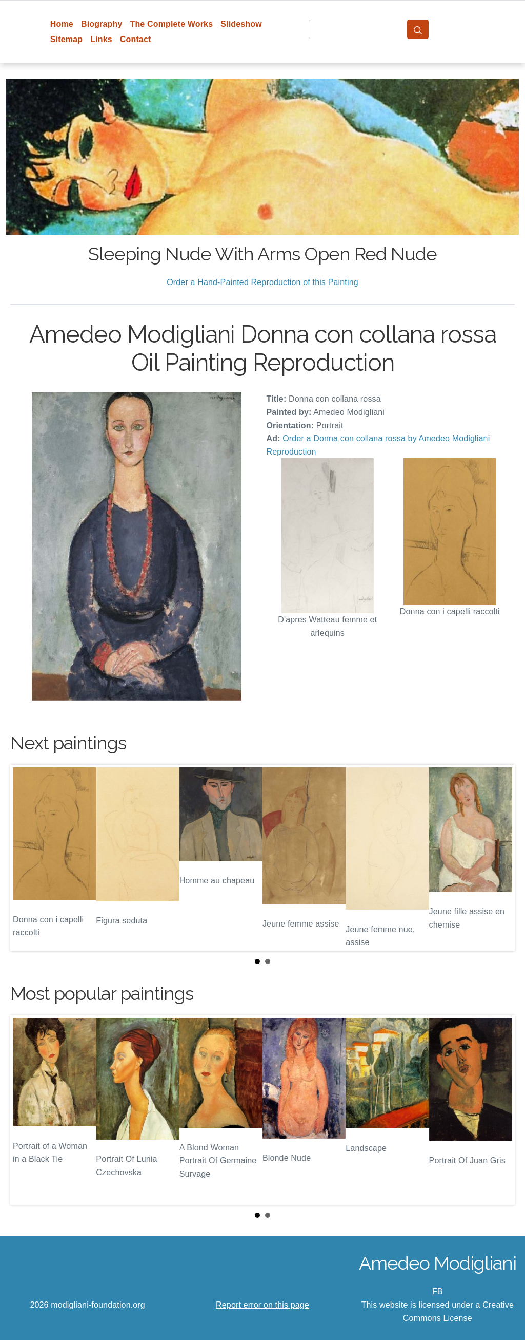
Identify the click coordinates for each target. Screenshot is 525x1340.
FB (437, 1291)
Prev (26, 858)
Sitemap (66, 39)
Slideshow (241, 24)
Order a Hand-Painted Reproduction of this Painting (262, 282)
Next (499, 858)
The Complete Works (171, 24)
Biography (102, 24)
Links (101, 39)
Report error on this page (262, 1304)
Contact (135, 39)
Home (61, 24)
